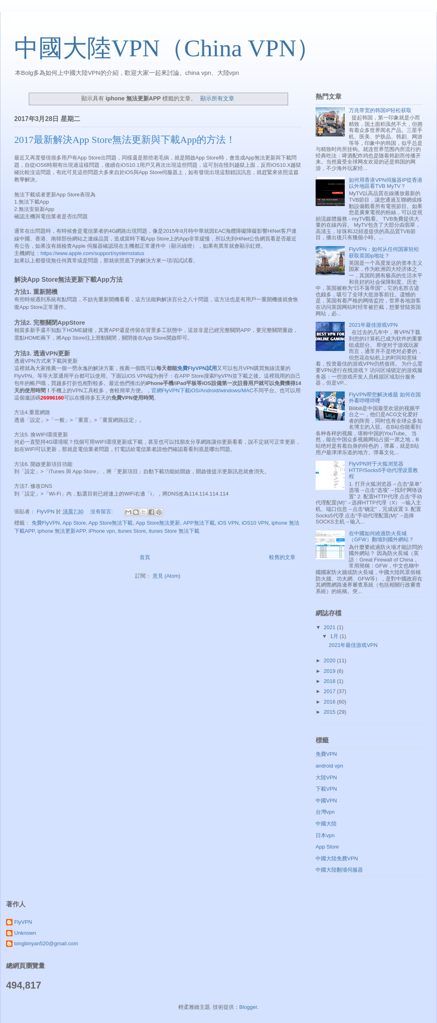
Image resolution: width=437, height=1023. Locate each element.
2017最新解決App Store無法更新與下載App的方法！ (124, 139)
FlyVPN (23, 922)
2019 (330, 671)
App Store (74, 523)
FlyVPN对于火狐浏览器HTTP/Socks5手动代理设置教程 (383, 470)
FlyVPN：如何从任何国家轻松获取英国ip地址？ (384, 252)
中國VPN (326, 801)
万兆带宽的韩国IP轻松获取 (380, 110)
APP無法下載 (199, 523)
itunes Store (132, 531)
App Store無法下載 (111, 523)
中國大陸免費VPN (337, 858)
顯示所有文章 (217, 98)
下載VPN (326, 789)
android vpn (329, 766)
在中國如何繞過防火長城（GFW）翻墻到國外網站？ (381, 536)
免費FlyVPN (46, 523)
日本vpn (325, 835)
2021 (330, 627)
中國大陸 (326, 824)
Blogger (248, 1007)
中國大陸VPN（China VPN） (167, 48)
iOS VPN (228, 523)
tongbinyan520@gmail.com (46, 943)
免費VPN (326, 754)
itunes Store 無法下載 (174, 531)
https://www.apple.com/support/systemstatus (92, 253)
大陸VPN (326, 777)
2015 (330, 712)
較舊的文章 (282, 557)
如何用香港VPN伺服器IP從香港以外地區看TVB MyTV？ (385, 183)
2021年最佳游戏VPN (373, 325)
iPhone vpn (102, 531)
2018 (330, 681)
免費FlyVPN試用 (197, 368)
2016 (330, 702)
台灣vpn (325, 812)
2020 (330, 660)
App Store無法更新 (158, 523)
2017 (330, 691)
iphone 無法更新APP (62, 531)
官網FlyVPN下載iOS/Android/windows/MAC (202, 390)
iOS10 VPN (255, 523)
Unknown (25, 933)
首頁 (145, 557)
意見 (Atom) (166, 576)
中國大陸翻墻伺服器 (339, 870)
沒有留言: (102, 511)
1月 (335, 636)
